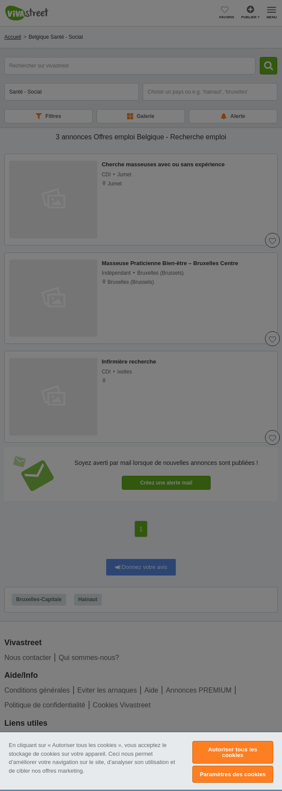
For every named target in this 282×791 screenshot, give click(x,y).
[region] (141, 761)
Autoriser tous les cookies (232, 752)
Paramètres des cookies (233, 774)
